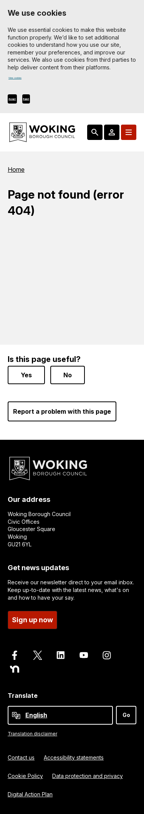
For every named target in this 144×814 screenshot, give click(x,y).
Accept (20, 100)
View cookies (25, 80)
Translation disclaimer (32, 734)
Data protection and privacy (87, 776)
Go (126, 715)
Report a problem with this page (62, 411)
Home (16, 171)
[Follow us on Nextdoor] (15, 669)
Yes (26, 375)
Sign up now (32, 620)
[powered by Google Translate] (16, 715)
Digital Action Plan (30, 794)
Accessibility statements (74, 757)
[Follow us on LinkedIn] (61, 655)
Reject (50, 100)
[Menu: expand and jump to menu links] (128, 134)
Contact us (21, 757)
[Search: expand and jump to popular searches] (95, 134)
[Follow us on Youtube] (84, 655)
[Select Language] (60, 715)
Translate (23, 695)
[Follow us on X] (38, 655)
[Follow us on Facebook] (15, 655)
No (67, 375)
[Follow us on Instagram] (107, 655)
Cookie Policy (25, 776)
